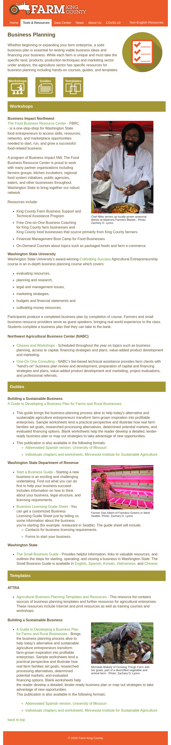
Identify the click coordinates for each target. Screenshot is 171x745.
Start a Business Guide (34, 472)
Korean (109, 563)
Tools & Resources (36, 22)
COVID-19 (113, 22)
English (80, 563)
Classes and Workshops (35, 345)
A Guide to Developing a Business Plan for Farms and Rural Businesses (64, 404)
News (80, 22)
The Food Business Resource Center (37, 123)
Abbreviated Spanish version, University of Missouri (66, 447)
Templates (73, 87)
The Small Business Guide (37, 554)
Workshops (17, 87)
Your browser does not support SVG (17, 89)
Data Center (62, 22)
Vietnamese (126, 563)
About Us (94, 22)
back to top (16, 720)
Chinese (150, 563)
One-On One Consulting (35, 361)
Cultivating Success (96, 259)
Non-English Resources (146, 22)
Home (14, 22)
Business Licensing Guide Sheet (42, 506)
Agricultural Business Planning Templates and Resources (61, 597)
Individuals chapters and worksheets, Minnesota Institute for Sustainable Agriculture (91, 454)
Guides (45, 87)
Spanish (94, 563)
